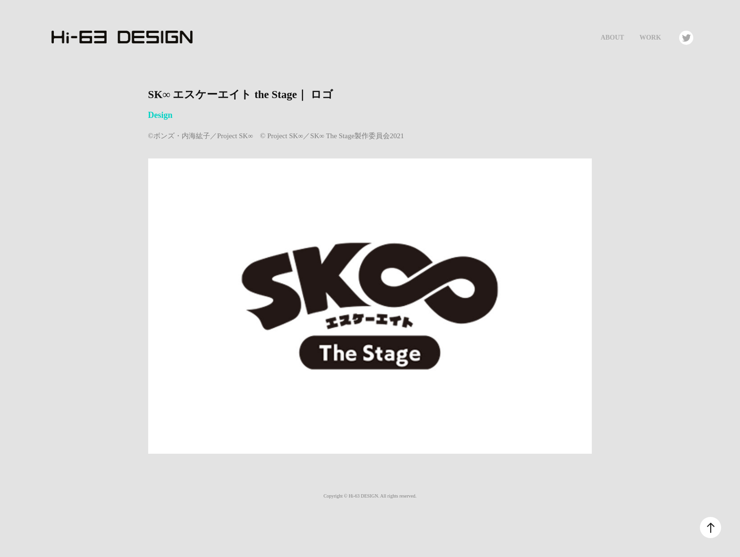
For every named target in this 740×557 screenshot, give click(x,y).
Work (650, 37)
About (612, 37)
